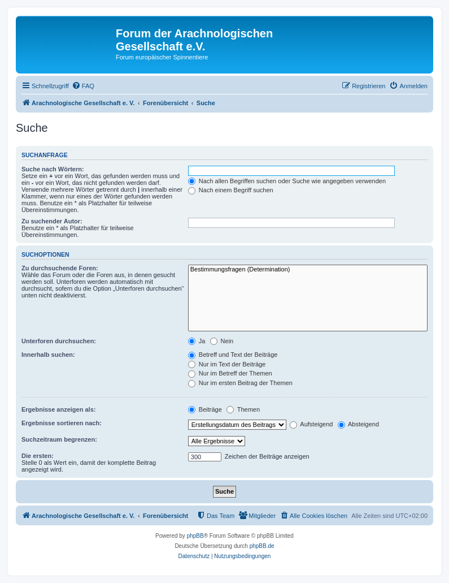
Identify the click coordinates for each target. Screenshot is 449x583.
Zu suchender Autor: (51, 221)
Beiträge (205, 409)
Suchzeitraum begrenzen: (59, 439)
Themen (243, 409)
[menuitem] (83, 86)
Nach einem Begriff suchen (230, 190)
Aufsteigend (311, 424)
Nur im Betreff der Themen (230, 373)
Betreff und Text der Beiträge (233, 354)
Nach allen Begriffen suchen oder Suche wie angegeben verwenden (287, 181)
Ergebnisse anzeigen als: (58, 409)
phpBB (195, 536)
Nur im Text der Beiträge (226, 364)
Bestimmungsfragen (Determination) (307, 270)
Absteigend (359, 424)
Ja (197, 341)
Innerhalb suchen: (48, 354)
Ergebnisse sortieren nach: (61, 423)
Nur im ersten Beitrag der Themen (240, 382)
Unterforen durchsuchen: (58, 341)
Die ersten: (37, 455)
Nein (222, 341)
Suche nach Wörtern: (52, 169)
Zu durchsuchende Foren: (59, 268)
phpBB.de (262, 546)
